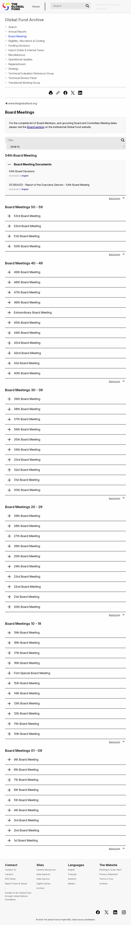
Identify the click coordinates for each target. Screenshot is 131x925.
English (26, 176)
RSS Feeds (10, 879)
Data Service (43, 879)
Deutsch (72, 879)
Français (72, 874)
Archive (40, 888)
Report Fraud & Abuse (16, 883)
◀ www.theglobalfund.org (21, 103)
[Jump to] (66, 146)
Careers (9, 874)
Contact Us (10, 870)
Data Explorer (43, 874)
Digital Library (43, 883)
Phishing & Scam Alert (110, 870)
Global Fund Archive (24, 19)
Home (36, 6)
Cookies (103, 883)
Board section (35, 127)
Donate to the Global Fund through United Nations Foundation (18, 896)
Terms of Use (106, 879)
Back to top (117, 198)
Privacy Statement (108, 874)
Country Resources (46, 870)
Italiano (71, 883)
